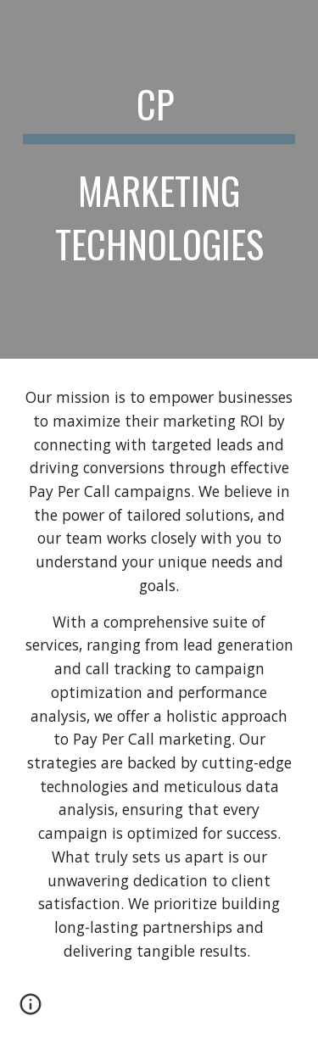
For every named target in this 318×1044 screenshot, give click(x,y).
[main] (159, 179)
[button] (30, 1010)
